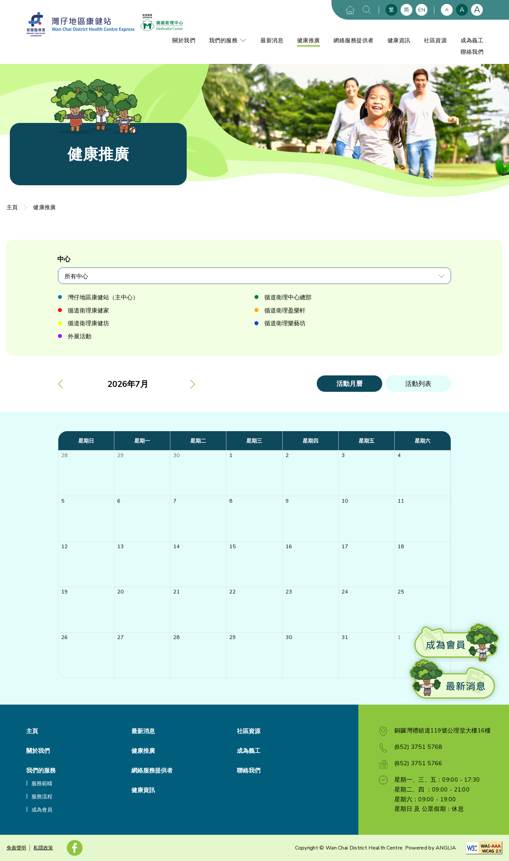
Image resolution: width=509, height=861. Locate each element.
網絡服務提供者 (353, 40)
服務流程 (41, 796)
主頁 (12, 207)
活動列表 (418, 383)
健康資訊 (398, 40)
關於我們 (183, 40)
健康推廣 (308, 40)
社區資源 (435, 40)
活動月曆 (349, 383)
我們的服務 (228, 40)
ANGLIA (446, 847)
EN (421, 9)
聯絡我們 (472, 52)
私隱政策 (43, 848)
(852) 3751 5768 (418, 747)
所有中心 (76, 276)
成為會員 (41, 809)
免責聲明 (16, 848)
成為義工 (472, 40)
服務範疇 (41, 783)
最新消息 (271, 40)
